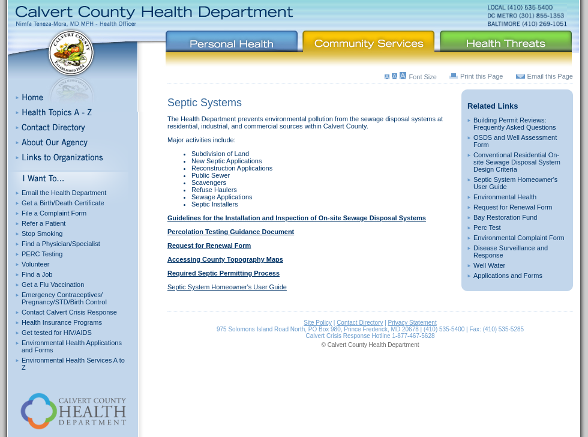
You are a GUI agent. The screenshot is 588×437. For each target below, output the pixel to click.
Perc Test (487, 227)
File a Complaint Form (54, 213)
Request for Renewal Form (512, 207)
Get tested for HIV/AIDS (57, 332)
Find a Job (37, 274)
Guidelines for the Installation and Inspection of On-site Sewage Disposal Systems (296, 218)
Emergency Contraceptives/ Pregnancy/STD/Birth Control (64, 298)
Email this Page (550, 76)
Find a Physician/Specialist (61, 243)
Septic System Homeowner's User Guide (227, 287)
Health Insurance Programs (62, 322)
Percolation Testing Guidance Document (230, 231)
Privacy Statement (412, 322)
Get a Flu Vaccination (53, 284)
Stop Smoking (42, 233)
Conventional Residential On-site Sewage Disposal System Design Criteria (516, 162)
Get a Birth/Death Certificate (63, 202)
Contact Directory (360, 322)
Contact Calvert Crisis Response (69, 312)
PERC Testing (42, 254)
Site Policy (318, 322)
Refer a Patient (43, 223)
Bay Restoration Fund (505, 217)
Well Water (489, 265)
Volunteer (35, 264)
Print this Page (481, 76)
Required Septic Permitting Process (223, 273)
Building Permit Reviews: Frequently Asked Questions (514, 123)
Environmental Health (504, 196)
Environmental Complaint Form (519, 237)
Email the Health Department (64, 192)
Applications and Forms (507, 275)
